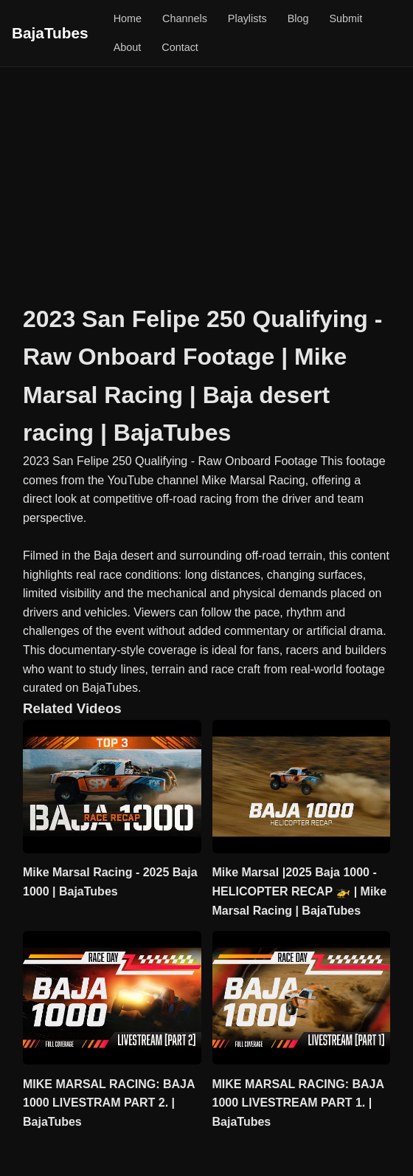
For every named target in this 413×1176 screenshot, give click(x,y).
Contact (180, 47)
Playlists (247, 18)
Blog (298, 18)
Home (128, 18)
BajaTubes (50, 32)
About (128, 47)
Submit (345, 18)
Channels (184, 18)
